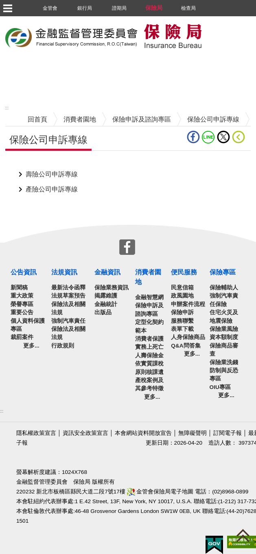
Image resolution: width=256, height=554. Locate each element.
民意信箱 (182, 288)
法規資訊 (64, 272)
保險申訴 (182, 312)
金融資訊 (107, 272)
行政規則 (62, 346)
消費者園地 (79, 119)
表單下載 (182, 329)
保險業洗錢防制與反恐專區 (224, 370)
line (208, 136)
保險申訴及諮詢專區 (141, 119)
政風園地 (182, 296)
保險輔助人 (224, 288)
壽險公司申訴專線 (52, 174)
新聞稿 (19, 288)
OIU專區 (220, 387)
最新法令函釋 (68, 288)
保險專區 (223, 272)
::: (7, 108)
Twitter (223, 136)
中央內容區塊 (24, 163)
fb (193, 136)
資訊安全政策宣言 (85, 433)
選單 (7, 8)
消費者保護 (149, 339)
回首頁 (37, 119)
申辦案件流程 (188, 304)
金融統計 (105, 304)
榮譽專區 (22, 304)
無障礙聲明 (192, 433)
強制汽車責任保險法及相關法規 (68, 329)
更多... (31, 346)
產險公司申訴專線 (52, 189)
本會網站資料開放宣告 (143, 433)
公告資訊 (24, 272)
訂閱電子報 (227, 433)
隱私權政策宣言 (36, 433)
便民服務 (184, 272)
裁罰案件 (22, 337)
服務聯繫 (182, 321)
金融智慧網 (149, 297)
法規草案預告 (68, 296)
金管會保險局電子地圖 (160, 492)
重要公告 (22, 312)
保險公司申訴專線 (213, 119)
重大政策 (22, 296)
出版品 (103, 312)
